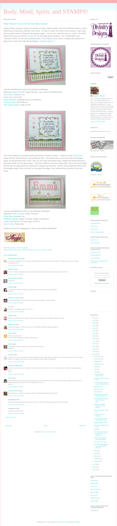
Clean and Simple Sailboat (99, 415)
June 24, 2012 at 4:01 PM (15, 320)
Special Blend (98, 392)
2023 (94, 325)
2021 (94, 331)
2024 (94, 323)
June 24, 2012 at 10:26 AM (16, 311)
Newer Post (8, 425)
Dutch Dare (8, 95)
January (96, 461)
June (95, 372)
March (96, 456)
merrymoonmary (62, 522)
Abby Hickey (94, 480)
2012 (94, 354)
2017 (94, 341)
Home (45, 425)
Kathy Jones (94, 229)
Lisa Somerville (95, 243)
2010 (94, 467)
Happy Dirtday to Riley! (100, 422)
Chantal (10, 287)
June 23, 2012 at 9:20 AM (15, 294)
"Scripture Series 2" (47, 41)
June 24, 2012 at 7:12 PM (15, 351)
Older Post (82, 425)
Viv (9, 306)
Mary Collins (94, 495)
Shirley (10, 333)
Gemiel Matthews (96, 255)
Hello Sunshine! (98, 389)
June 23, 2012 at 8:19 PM (15, 303)
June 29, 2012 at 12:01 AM (16, 404)
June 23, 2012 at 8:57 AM (15, 283)
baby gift (10, 250)
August (96, 366)
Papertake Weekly (11, 219)
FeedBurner (105, 283)
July (95, 369)
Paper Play (8, 97)
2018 (94, 338)
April (95, 453)
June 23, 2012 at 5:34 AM (15, 274)
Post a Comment (11, 417)
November (97, 359)
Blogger (77, 522)
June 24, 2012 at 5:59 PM (15, 340)
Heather (10, 315)
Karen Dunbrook (13, 278)
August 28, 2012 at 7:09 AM (16, 413)
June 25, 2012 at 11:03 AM (16, 374)
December (97, 356)
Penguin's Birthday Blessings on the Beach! (99, 406)
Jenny (10, 378)
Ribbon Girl (11, 324)
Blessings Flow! (98, 386)
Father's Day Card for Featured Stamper (100, 438)
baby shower (17, 250)
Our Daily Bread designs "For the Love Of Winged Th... (101, 433)
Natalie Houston (95, 498)
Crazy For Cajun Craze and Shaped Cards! (100, 419)
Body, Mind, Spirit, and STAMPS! (46, 11)
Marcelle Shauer (95, 489)
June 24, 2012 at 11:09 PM (16, 361)
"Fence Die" (32, 36)
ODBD (50, 250)
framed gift (25, 250)
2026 (94, 318)
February (97, 458)
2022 (94, 328)
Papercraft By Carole (14, 258)
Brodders (11, 269)
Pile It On (7, 102)
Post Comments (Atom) (49, 432)
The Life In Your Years (100, 442)
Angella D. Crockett (99, 96)
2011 (94, 464)
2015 (94, 346)
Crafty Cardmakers (11, 221)
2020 (94, 333)
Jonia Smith (94, 486)
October (96, 361)
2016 (94, 343)
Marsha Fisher (95, 492)
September (97, 364)
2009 (94, 469)
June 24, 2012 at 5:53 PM (15, 329)
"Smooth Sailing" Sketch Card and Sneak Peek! (101, 383)
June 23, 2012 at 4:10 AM (15, 265)
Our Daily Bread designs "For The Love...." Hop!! (101, 400)
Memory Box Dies (34, 250)
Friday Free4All (18, 92)
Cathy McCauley (95, 223)
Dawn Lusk (94, 226)
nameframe (43, 250)
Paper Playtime (10, 100)
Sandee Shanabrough (97, 232)
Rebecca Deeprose (14, 298)
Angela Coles (94, 483)
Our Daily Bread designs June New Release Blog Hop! (101, 446)
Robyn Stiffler (94, 501)
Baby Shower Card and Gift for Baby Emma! (100, 395)
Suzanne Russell (13, 390)
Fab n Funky (9, 224)
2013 (94, 351)
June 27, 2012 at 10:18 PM (16, 395)
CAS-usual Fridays (11, 105)
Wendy (10, 344)
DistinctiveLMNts (13, 365)
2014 (94, 349)
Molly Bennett (95, 510)
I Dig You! (97, 429)
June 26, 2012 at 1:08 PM (15, 387)
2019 (94, 336)
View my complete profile (98, 121)
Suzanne (11, 354)
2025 (94, 320)
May (95, 451)
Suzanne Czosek (96, 252)
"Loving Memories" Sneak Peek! (99, 375)
